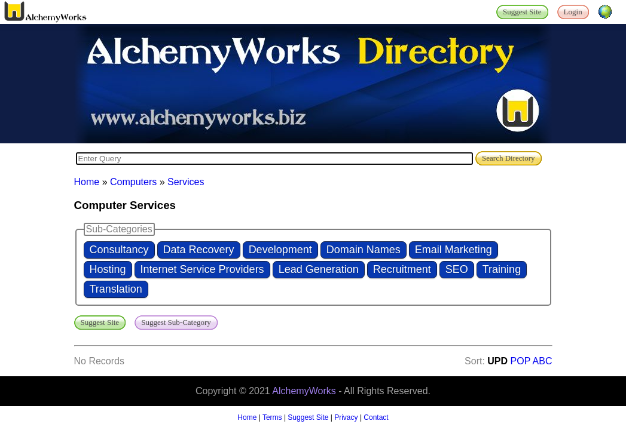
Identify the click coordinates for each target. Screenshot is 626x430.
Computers (133, 182)
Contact (376, 417)
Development (280, 250)
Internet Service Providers (202, 269)
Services (185, 182)
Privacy (346, 417)
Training (502, 269)
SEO (456, 269)
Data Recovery (198, 250)
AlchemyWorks (303, 391)
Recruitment (402, 269)
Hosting (108, 269)
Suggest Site (308, 417)
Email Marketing (453, 250)
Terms (272, 417)
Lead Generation (319, 269)
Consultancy (119, 250)
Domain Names (363, 250)
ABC (542, 361)
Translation (116, 289)
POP (521, 361)
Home (87, 182)
